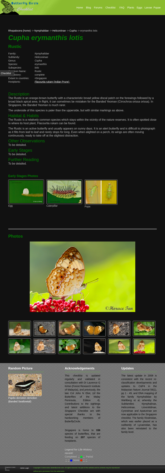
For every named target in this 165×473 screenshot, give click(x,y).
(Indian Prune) (52, 81)
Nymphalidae (41, 30)
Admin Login (24, 468)
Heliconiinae (59, 30)
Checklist (6, 73)
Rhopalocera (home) (19, 30)
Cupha (73, 30)
